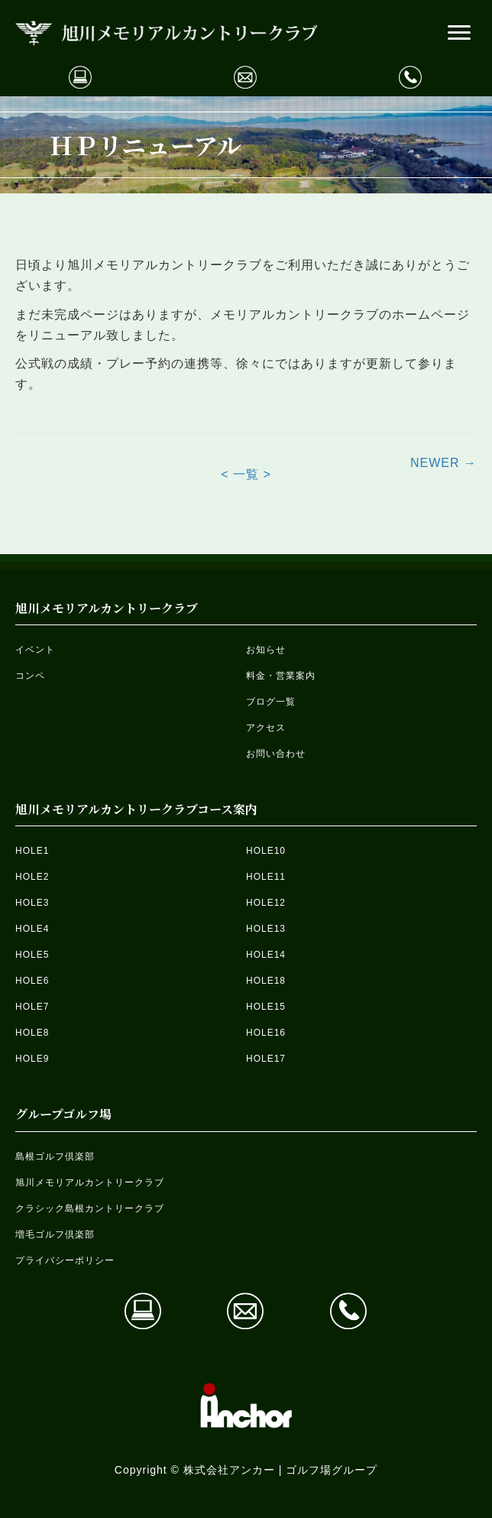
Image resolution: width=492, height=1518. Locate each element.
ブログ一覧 (271, 701)
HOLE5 (32, 954)
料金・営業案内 (281, 675)
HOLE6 (32, 980)
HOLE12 (266, 902)
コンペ (30, 675)
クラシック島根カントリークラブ (89, 1208)
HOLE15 (266, 1006)
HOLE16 (266, 1032)
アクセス (266, 727)
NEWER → (443, 462)
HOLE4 (32, 928)
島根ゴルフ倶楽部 (55, 1156)
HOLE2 (32, 876)
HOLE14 (266, 954)
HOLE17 (266, 1058)
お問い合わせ (276, 753)
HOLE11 (266, 876)
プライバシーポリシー (65, 1260)
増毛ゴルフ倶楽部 (55, 1234)
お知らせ (266, 649)
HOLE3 (32, 902)
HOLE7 (32, 1006)
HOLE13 (266, 928)
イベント (35, 649)
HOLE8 (32, 1032)
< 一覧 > (246, 474)
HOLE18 (266, 980)
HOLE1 (32, 850)
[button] (459, 33)
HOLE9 (32, 1058)
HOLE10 (266, 850)
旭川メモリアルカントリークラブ (89, 1182)
